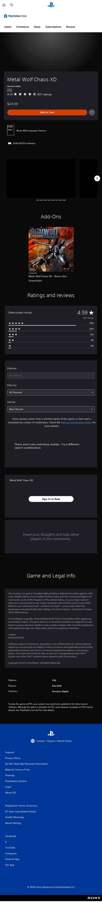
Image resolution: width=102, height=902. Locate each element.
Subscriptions (53, 26)
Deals (37, 26)
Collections (22, 26)
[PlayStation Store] (16, 16)
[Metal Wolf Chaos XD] (41, 178)
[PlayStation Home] (51, 5)
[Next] (97, 178)
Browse (70, 26)
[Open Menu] (4, 5)
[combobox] (51, 376)
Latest (7, 26)
